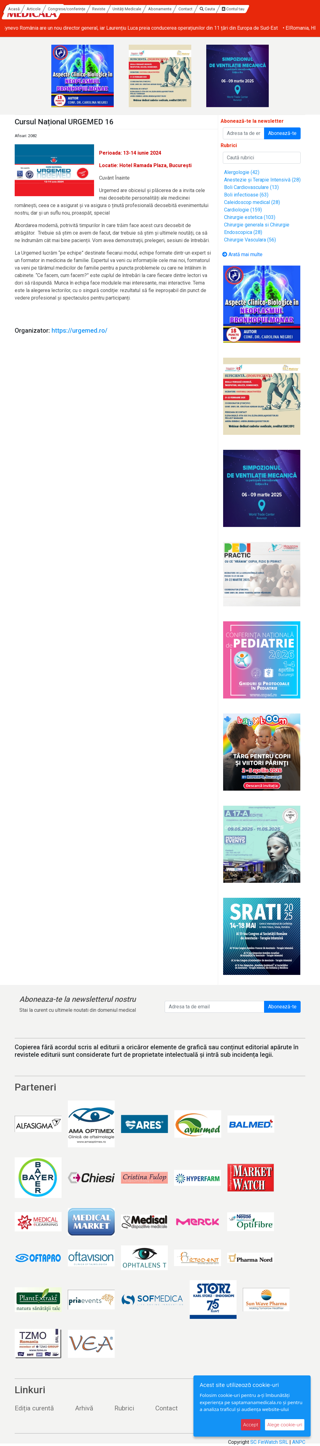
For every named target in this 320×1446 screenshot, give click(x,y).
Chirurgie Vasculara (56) (250, 240)
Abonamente (220, 9)
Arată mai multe (242, 254)
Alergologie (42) (241, 172)
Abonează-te (282, 133)
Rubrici (124, 1408)
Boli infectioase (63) (246, 195)
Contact (245, 9)
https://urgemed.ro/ (80, 330)
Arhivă (84, 1408)
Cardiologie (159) (243, 210)
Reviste (158, 9)
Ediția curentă (34, 1408)
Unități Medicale (186, 9)
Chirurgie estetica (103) (249, 217)
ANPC (298, 1442)
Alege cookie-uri (284, 1425)
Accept (250, 1425)
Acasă (74, 9)
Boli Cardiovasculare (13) (251, 187)
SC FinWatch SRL (269, 1442)
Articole (94, 9)
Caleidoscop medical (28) (252, 202)
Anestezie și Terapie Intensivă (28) (262, 180)
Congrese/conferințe (126, 9)
